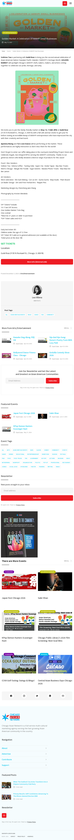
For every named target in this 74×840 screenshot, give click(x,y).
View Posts (37, 301)
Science (4, 467)
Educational (20, 454)
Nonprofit (16, 462)
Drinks (11, 454)
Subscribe (65, 3)
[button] (70, 3)
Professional (55, 462)
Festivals (63, 454)
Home (3, 51)
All (7, 315)
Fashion (54, 454)
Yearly (58, 467)
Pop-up (45, 462)
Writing (50, 467)
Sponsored (24, 467)
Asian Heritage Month (18, 315)
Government (34, 458)
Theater (33, 467)
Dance (36, 315)
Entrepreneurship (33, 454)
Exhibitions (45, 454)
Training (42, 467)
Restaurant (66, 462)
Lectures (52, 458)
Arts (8, 450)
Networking (6, 462)
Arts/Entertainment (9, 33)
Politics (37, 462)
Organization (27, 462)
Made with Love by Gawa (8, 833)
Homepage (30, 836)
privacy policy (21, 836)
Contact (13, 836)
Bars (31, 450)
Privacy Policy (50, 387)
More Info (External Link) (37, 262)
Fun (42, 315)
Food (9, 458)
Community (50, 315)
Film (3, 458)
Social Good (13, 467)
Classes (38, 450)
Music (29, 315)
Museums (60, 458)
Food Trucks (18, 458)
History (43, 458)
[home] (7, 3)
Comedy (46, 450)
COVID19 (64, 450)
